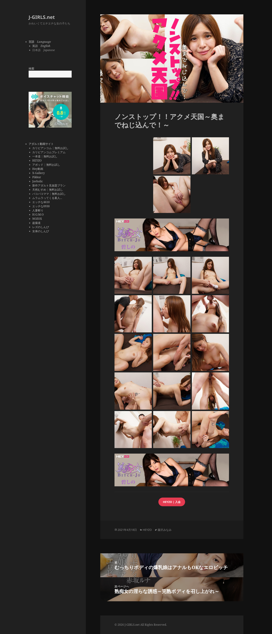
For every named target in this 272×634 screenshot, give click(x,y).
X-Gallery (38, 173)
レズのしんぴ (40, 227)
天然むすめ (39, 189)
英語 (41, 46)
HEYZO (37, 160)
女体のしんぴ (40, 231)
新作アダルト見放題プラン (49, 185)
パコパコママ (40, 194)
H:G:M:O (38, 214)
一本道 (36, 156)
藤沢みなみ (165, 530)
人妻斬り (37, 210)
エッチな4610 (41, 202)
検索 (31, 68)
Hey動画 (37, 169)
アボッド (37, 165)
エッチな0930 (41, 206)
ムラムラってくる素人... (47, 198)
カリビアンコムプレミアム (49, 152)
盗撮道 (36, 223)
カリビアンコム (42, 148)
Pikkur (36, 177)
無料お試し (62, 148)
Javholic (37, 181)
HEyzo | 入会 (172, 502)
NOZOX (37, 219)
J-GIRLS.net (42, 17)
